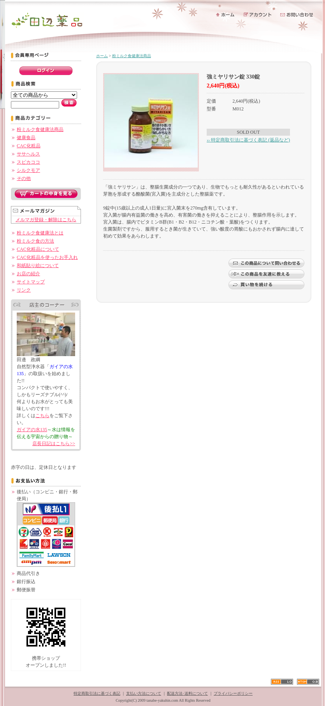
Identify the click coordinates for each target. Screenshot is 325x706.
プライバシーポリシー (233, 693)
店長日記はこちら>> (53, 443)
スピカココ (28, 162)
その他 (24, 178)
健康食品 (26, 137)
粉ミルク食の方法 (35, 241)
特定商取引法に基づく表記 (97, 693)
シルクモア (28, 170)
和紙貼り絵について (38, 265)
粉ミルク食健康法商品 (40, 129)
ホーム (102, 56)
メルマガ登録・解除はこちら (46, 219)
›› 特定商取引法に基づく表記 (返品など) (248, 140)
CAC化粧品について (38, 249)
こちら (42, 415)
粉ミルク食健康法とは (40, 233)
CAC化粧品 (28, 146)
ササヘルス (28, 154)
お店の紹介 (28, 273)
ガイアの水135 (32, 429)
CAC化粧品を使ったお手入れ (47, 257)
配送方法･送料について (187, 693)
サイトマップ (31, 282)
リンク (24, 290)
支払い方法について (143, 693)
